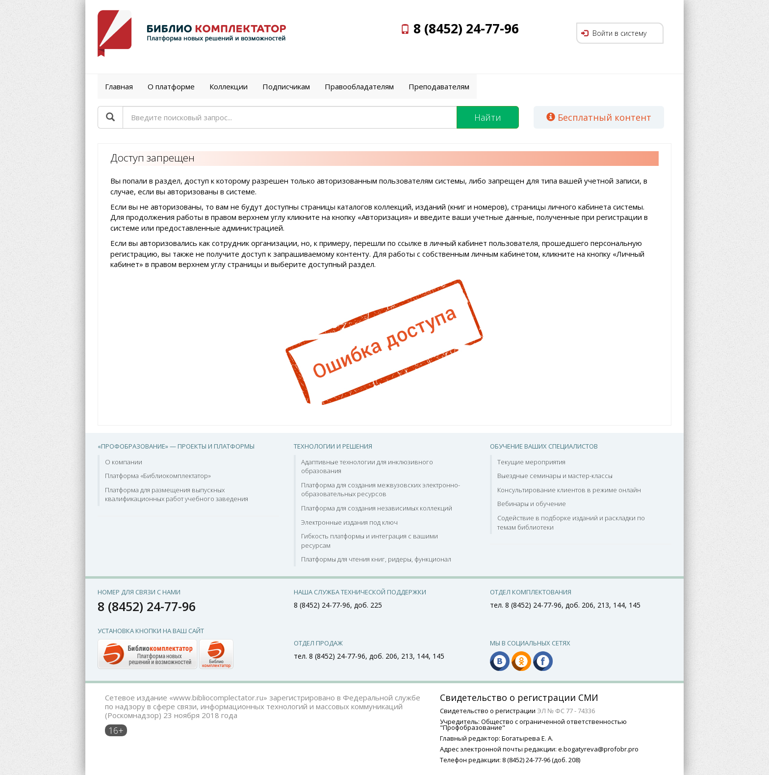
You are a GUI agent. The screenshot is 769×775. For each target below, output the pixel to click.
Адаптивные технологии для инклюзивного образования (367, 466)
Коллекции (228, 86)
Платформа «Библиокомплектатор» (158, 475)
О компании (123, 461)
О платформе (171, 86)
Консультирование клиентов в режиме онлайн (569, 489)
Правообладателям (359, 86)
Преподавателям (439, 86)
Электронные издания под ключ (349, 522)
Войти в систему (613, 33)
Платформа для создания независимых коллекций (376, 508)
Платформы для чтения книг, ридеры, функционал (376, 559)
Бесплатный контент (598, 117)
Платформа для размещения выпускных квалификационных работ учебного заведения (176, 494)
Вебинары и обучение (531, 503)
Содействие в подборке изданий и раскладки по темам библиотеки (571, 522)
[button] (165, 653)
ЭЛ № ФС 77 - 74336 (566, 710)
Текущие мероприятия (531, 461)
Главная (119, 86)
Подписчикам (286, 86)
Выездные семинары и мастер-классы (555, 475)
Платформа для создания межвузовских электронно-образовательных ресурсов (380, 490)
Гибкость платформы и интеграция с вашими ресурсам (369, 541)
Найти (487, 117)
